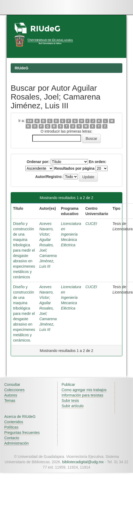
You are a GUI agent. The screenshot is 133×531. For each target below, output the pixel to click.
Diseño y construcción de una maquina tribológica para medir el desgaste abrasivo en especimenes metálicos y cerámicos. (24, 313)
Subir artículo (72, 406)
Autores (10, 395)
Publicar (68, 384)
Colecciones (14, 390)
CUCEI (91, 223)
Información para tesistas (82, 395)
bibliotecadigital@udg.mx (83, 462)
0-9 (29, 120)
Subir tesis (70, 400)
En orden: (97, 162)
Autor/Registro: (49, 177)
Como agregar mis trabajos (84, 390)
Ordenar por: (38, 162)
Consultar (12, 384)
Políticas (11, 427)
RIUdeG (21, 68)
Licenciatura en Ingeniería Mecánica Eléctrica (71, 234)
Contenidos (13, 422)
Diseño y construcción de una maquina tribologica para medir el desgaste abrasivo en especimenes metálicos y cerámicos (24, 250)
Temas (9, 400)
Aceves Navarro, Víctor (46, 228)
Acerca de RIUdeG (20, 416)
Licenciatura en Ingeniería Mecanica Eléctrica (71, 297)
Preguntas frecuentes (22, 432)
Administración (16, 443)
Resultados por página (74, 168)
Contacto (11, 438)
